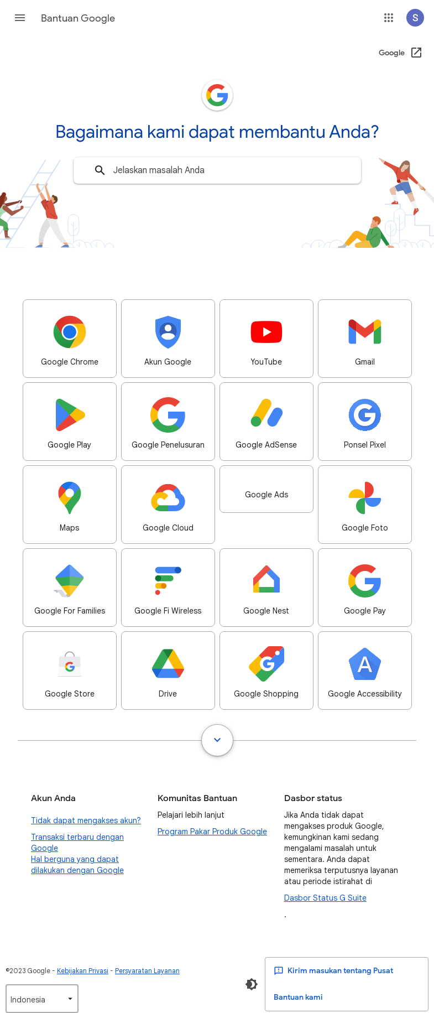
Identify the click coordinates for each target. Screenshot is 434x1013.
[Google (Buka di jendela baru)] (401, 53)
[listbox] (42, 998)
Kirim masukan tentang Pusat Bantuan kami (333, 984)
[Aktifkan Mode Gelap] (251, 984)
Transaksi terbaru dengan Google (77, 842)
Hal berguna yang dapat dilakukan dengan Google (77, 864)
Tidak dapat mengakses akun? (86, 820)
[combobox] (217, 170)
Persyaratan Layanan (147, 971)
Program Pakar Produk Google (212, 832)
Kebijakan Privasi (82, 971)
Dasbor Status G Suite (325, 898)
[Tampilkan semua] (217, 740)
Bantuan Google (78, 18)
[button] (20, 17)
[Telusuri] (100, 170)
